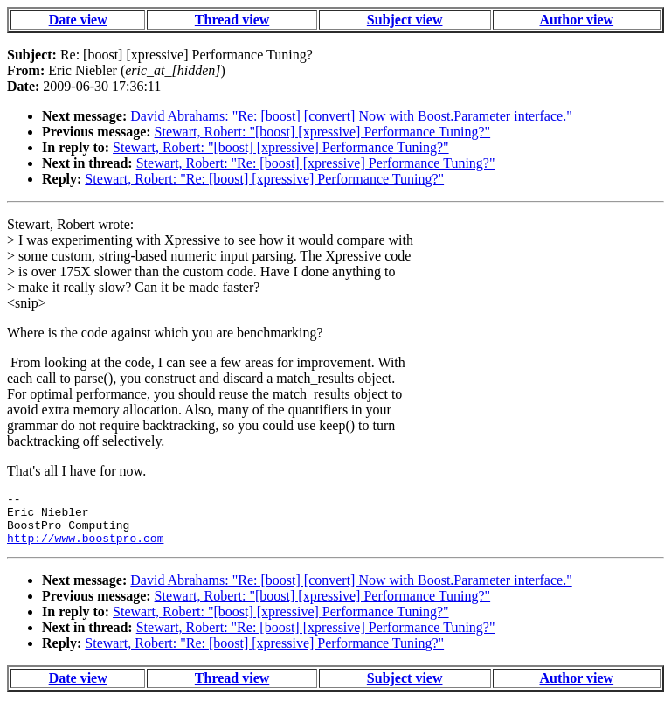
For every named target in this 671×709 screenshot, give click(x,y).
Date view (78, 19)
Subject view (405, 19)
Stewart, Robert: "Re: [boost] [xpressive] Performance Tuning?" (315, 163)
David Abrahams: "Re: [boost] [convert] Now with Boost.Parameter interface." (350, 115)
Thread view (232, 19)
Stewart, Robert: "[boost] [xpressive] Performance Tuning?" (323, 131)
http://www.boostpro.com (85, 548)
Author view (577, 19)
